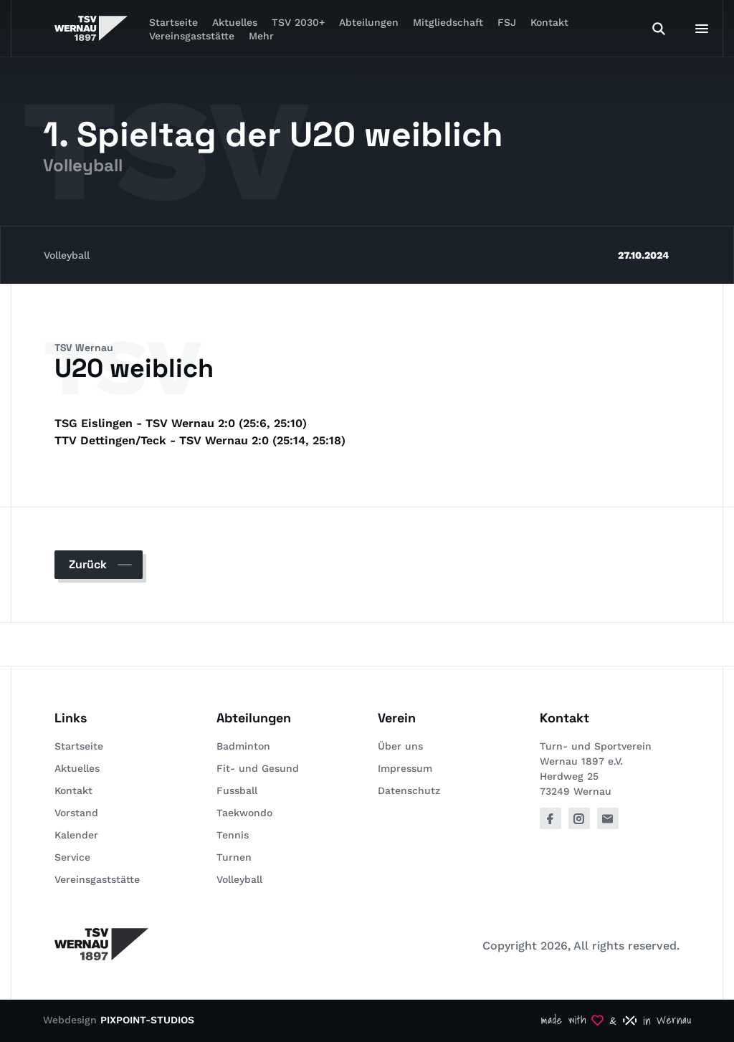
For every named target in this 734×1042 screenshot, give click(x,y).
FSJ (506, 22)
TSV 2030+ (298, 22)
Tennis (232, 835)
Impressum (405, 768)
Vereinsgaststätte (191, 36)
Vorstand (76, 812)
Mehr (261, 36)
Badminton (243, 746)
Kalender (76, 835)
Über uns (400, 746)
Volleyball (67, 255)
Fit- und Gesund (257, 768)
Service (72, 857)
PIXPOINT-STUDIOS (147, 1020)
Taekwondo (244, 812)
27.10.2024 (643, 255)
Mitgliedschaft (448, 22)
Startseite (78, 746)
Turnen (234, 857)
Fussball (236, 790)
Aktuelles (77, 768)
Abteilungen (369, 22)
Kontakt (549, 22)
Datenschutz (409, 790)
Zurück (88, 564)
